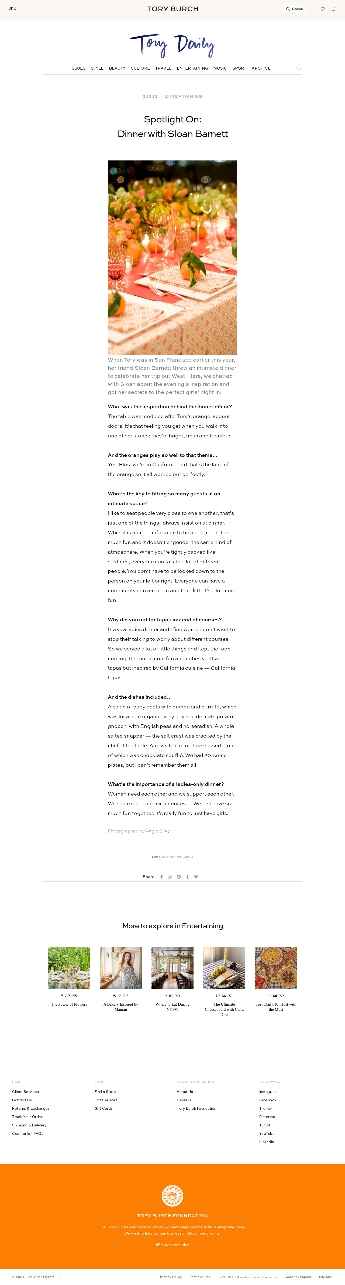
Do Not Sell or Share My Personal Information (248, 1277)
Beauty (117, 68)
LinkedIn (266, 1142)
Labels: (159, 857)
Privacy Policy (171, 1277)
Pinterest (267, 1117)
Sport (239, 68)
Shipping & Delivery (29, 1125)
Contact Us (22, 1100)
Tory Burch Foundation (196, 1108)
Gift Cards (104, 1108)
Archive (261, 68)
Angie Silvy (158, 831)
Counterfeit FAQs (27, 1133)
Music (220, 68)
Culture (140, 68)
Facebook (268, 1100)
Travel (163, 68)
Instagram (268, 1091)
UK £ (12, 9)
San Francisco (179, 857)
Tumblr (265, 1125)
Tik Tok (265, 1108)
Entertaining (192, 68)
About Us (185, 1091)
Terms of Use (200, 1277)
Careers (184, 1100)
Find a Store (105, 1091)
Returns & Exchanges (31, 1108)
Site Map (326, 1277)
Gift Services (106, 1100)
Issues (77, 68)
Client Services (25, 1091)
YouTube (267, 1133)
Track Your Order (27, 1117)
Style (97, 68)
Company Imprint (298, 1277)
